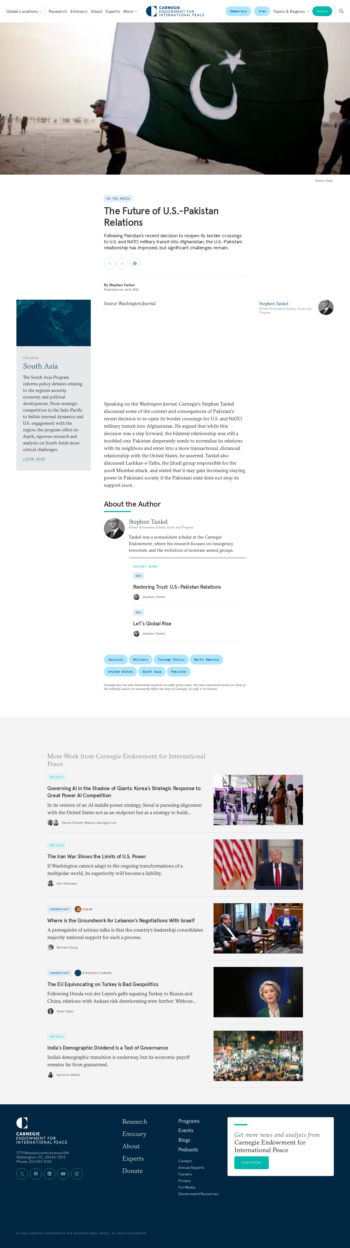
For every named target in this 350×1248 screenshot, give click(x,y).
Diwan (87, 909)
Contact (185, 1161)
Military (140, 659)
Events (185, 1130)
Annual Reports (191, 1167)
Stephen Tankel (122, 284)
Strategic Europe (97, 973)
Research (58, 11)
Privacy (184, 1180)
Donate (322, 11)
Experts (113, 11)
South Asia (151, 671)
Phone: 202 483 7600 (34, 1161)
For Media (186, 1187)
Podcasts (188, 1149)
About (96, 11)
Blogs (184, 1140)
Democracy (238, 11)
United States (120, 671)
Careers (185, 1174)
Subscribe (251, 1162)
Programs (189, 1121)
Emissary (79, 11)
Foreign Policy (171, 659)
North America (206, 659)
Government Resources (198, 1193)
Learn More (34, 459)
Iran (262, 11)
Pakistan (178, 671)
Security (115, 659)
